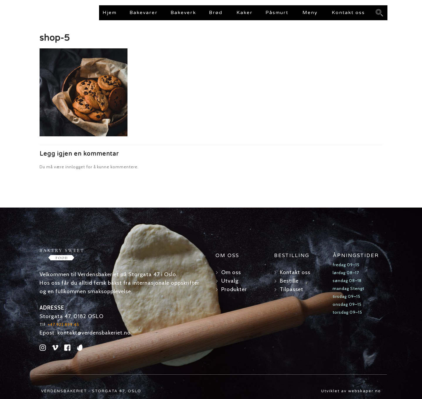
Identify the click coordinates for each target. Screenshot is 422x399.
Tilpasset (291, 289)
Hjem (110, 13)
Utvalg (230, 280)
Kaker (244, 13)
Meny (310, 13)
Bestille (289, 280)
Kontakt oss (348, 13)
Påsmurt (277, 13)
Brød (215, 13)
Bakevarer (144, 13)
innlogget (75, 166)
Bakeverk (183, 13)
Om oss (231, 272)
